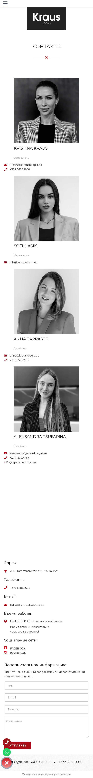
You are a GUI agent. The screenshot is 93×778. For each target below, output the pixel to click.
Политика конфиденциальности (46, 774)
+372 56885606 (70, 762)
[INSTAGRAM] (7, 653)
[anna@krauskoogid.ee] (7, 355)
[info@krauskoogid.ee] (7, 262)
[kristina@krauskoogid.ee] (7, 165)
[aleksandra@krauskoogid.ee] (7, 453)
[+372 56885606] (7, 169)
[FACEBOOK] (7, 648)
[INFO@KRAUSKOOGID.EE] (7, 605)
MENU (14, 4)
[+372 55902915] (7, 360)
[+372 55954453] (7, 458)
